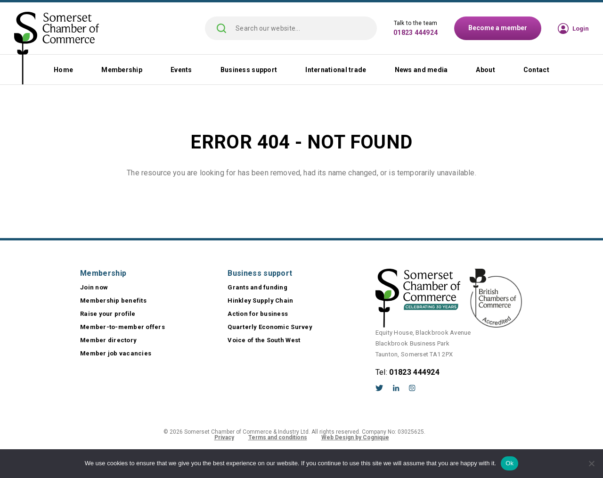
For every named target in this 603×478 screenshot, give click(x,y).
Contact (536, 70)
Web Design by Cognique (355, 437)
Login (580, 28)
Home (63, 70)
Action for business (258, 313)
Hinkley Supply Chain (260, 300)
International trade (335, 70)
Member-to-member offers (122, 326)
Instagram (412, 388)
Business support (248, 70)
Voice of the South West (264, 340)
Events (181, 70)
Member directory (108, 340)
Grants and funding (257, 287)
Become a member (497, 28)
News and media (421, 70)
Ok (509, 463)
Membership (121, 70)
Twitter (379, 388)
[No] (591, 463)
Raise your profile (108, 313)
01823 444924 (415, 32)
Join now (94, 287)
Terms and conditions (277, 437)
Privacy (224, 437)
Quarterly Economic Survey (270, 326)
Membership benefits (113, 300)
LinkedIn (396, 388)
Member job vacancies (115, 353)
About (485, 70)
